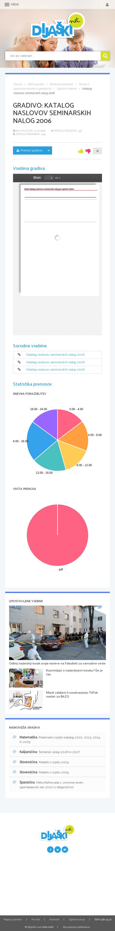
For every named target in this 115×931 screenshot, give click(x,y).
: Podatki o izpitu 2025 (41, 772)
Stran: (37, 178)
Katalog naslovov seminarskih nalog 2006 (55, 355)
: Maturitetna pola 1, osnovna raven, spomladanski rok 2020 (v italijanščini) (48, 784)
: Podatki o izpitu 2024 (41, 762)
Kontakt (54, 919)
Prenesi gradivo (29, 150)
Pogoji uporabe (13, 919)
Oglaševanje (77, 919)
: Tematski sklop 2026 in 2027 (46, 752)
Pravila (35, 919)
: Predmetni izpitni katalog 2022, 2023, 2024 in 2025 (56, 739)
